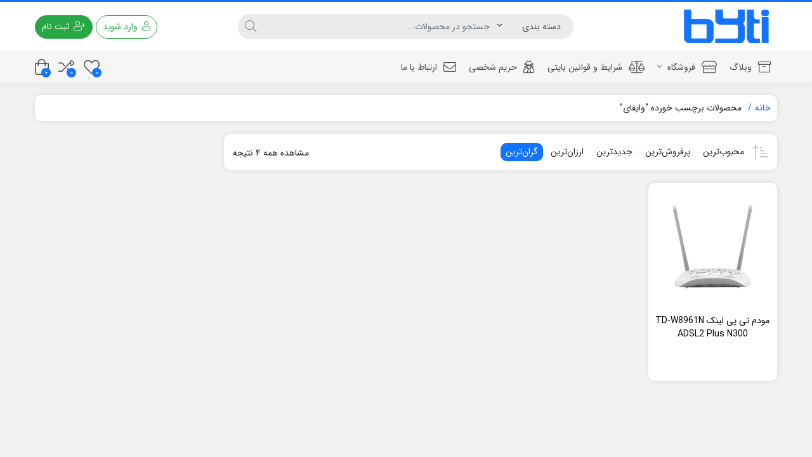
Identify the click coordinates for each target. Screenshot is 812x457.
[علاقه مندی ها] (92, 67)
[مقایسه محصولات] (66, 67)
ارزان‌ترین (567, 152)
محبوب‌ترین (723, 152)
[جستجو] (380, 26)
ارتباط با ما (428, 67)
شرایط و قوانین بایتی (596, 67)
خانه (763, 108)
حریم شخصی (502, 67)
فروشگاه (687, 67)
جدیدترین (614, 152)
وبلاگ (750, 67)
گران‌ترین (522, 152)
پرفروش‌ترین (667, 152)
